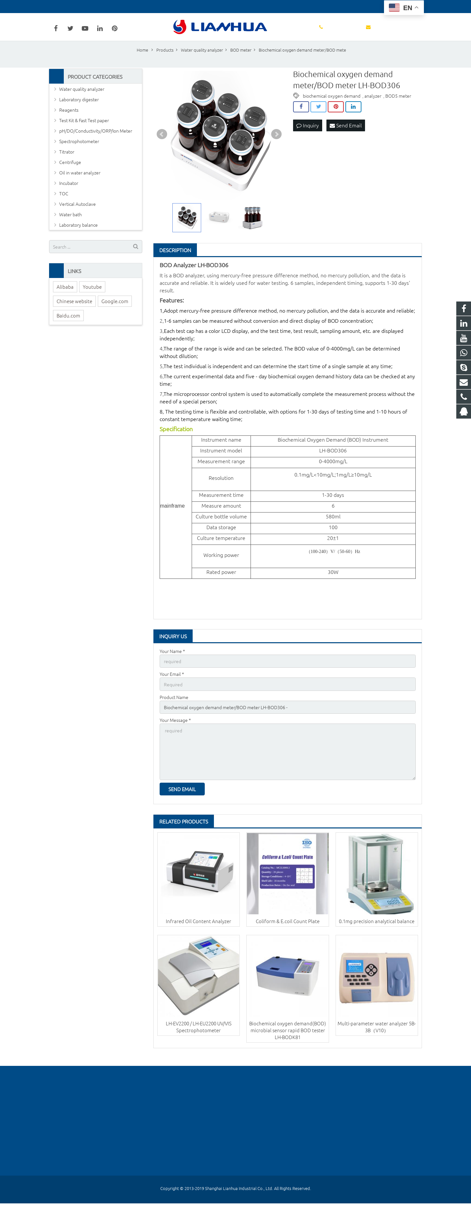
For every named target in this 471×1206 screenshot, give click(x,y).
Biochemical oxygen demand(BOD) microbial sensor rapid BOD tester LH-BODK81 (287, 1036)
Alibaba (65, 295)
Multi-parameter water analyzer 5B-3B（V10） (377, 1033)
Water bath (70, 223)
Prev (162, 143)
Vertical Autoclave (77, 213)
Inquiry (307, 134)
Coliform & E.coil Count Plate (288, 926)
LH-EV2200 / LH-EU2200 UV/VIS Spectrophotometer (199, 1033)
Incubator (68, 192)
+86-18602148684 (73, 6)
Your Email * (172, 682)
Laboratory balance (78, 234)
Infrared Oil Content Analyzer (198, 926)
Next (276, 143)
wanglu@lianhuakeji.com (126, 6)
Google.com (114, 309)
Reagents (68, 119)
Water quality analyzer (81, 98)
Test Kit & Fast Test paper (84, 129)
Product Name (174, 705)
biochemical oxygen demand (331, 104)
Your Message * (175, 728)
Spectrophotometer (79, 150)
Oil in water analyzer (79, 181)
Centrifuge (70, 171)
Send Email (346, 134)
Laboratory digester (79, 108)
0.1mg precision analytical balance (376, 926)
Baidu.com (68, 324)
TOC (63, 202)
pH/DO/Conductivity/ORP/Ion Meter (95, 140)
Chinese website (74, 309)
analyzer (372, 104)
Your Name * (172, 660)
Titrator (66, 160)
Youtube (92, 295)
